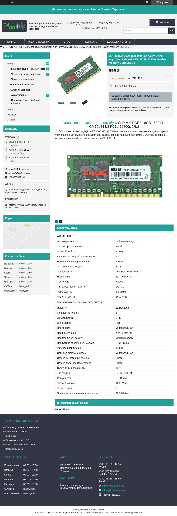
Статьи (11, 119)
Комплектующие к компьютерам (28, 69)
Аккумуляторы (18, 95)
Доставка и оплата (119, 42)
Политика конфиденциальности (126, 512)
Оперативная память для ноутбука (90, 123)
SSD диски (11, 436)
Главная (12, 42)
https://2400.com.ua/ (19, 169)
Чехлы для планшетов (23, 79)
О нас (67, 42)
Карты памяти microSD (23, 84)
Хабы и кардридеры (21, 89)
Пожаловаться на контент (97, 512)
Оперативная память (16, 431)
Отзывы (11, 114)
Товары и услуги (38, 42)
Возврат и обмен (14, 449)
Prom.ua (103, 509)
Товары (11, 63)
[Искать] (171, 31)
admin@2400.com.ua (19, 173)
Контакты (91, 42)
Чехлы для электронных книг (26, 74)
